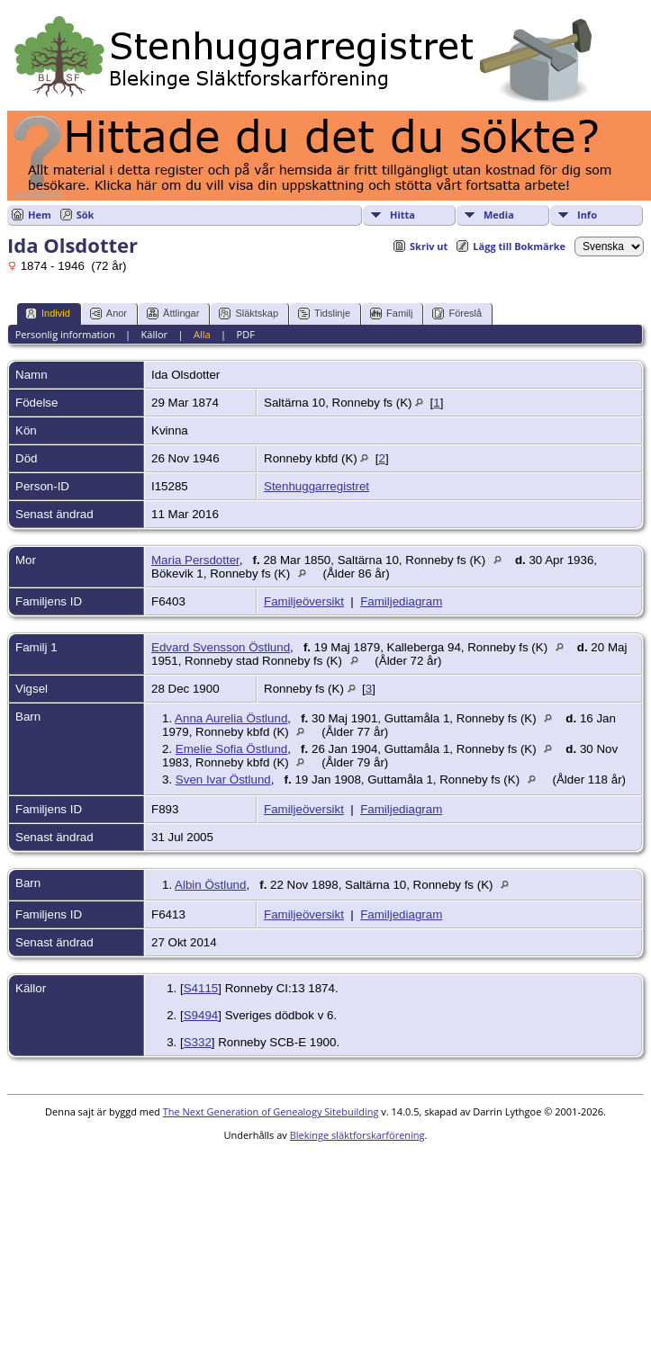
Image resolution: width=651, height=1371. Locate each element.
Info (587, 214)
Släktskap (248, 313)
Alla (202, 334)
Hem (39, 214)
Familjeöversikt (304, 601)
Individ (47, 313)
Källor (154, 334)
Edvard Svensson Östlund (220, 647)
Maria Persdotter (195, 560)
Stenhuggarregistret (316, 486)
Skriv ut (429, 246)
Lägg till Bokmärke (519, 246)
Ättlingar (173, 313)
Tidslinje (324, 313)
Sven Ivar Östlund (223, 779)
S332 (198, 1042)
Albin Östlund (210, 885)
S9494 (201, 1015)
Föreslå (457, 313)
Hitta (402, 214)
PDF (246, 334)
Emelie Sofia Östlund (231, 749)
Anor (108, 313)
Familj (391, 313)
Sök (86, 214)
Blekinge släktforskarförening (357, 1135)
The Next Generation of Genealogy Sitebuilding (271, 1111)
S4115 (201, 988)
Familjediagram (401, 601)
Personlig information (65, 334)
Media (499, 214)
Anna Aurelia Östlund (231, 718)
